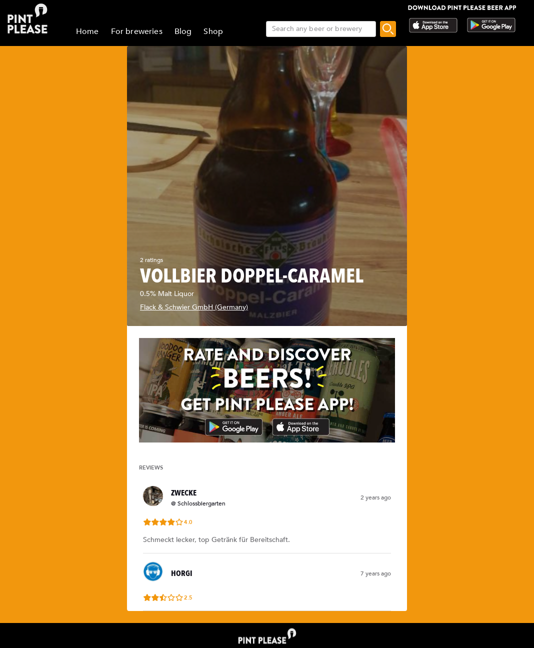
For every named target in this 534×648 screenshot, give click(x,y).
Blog (183, 31)
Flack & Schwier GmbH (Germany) (194, 307)
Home (87, 31)
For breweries (136, 31)
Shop (213, 31)
